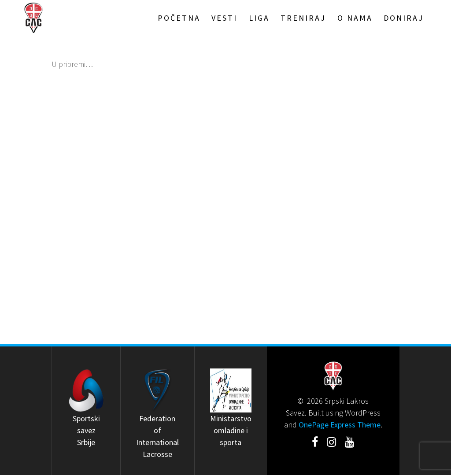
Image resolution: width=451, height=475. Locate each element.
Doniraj (404, 18)
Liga (259, 18)
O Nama (355, 18)
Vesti (224, 18)
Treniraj (303, 18)
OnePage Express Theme (340, 425)
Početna (179, 18)
